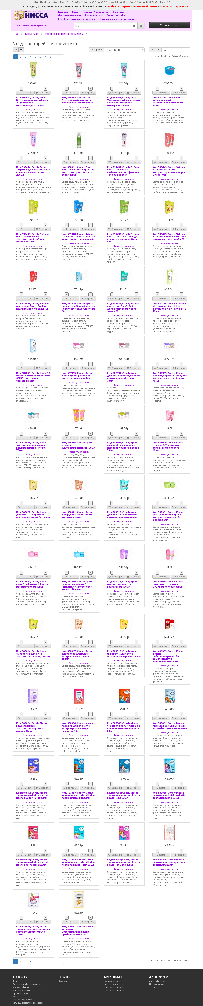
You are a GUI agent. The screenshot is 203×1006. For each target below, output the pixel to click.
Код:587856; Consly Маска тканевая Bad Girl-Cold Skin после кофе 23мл (123, 795)
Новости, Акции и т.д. (96, 11)
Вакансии (118, 11)
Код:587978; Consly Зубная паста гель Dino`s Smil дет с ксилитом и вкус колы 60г (33, 306)
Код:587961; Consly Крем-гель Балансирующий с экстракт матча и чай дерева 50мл (168, 515)
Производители (111, 981)
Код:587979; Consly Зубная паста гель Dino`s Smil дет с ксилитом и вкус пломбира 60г (78, 307)
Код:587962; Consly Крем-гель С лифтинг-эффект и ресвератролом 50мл (32, 584)
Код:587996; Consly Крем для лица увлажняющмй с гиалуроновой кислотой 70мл (32, 446)
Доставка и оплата (69, 15)
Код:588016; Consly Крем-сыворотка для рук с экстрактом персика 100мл (124, 653)
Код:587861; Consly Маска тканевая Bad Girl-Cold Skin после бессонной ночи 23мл (170, 726)
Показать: (155, 49)
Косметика (31, 33)
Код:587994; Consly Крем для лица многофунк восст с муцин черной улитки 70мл (124, 376)
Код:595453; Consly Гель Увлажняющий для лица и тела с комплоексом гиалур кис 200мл (123, 101)
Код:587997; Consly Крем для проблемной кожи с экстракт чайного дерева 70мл (123, 446)
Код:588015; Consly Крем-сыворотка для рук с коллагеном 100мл (122, 584)
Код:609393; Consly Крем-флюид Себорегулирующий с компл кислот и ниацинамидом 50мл (168, 656)
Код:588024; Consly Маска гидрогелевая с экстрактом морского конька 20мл (31, 727)
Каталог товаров (30, 25)
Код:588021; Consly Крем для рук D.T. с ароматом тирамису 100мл (77, 514)
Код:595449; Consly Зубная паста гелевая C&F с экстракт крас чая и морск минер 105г (169, 170)
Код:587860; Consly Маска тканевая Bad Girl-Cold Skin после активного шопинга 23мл (123, 727)
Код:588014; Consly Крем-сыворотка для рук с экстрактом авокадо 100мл (33, 653)
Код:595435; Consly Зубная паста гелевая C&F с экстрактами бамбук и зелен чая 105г (32, 237)
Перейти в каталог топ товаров (77, 19)
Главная (63, 11)
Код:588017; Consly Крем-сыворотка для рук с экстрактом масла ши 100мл (77, 654)
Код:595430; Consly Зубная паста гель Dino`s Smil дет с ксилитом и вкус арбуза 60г (124, 237)
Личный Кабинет (157, 981)
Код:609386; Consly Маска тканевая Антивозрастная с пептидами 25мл (170, 862)
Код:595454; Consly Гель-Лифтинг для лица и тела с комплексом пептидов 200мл (33, 170)
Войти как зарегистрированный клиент (133, 6)
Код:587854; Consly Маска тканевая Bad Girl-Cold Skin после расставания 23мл (32, 862)
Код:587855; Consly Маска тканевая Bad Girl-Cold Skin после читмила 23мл (123, 862)
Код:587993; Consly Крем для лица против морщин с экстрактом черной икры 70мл (170, 376)
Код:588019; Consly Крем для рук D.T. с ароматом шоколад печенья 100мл (122, 514)
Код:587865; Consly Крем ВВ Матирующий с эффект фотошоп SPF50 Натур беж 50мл (169, 307)
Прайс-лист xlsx (116, 15)
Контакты (17, 996)
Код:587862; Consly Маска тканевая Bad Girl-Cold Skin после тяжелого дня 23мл (78, 862)
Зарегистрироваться (175, 6)
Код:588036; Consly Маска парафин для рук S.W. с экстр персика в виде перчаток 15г (77, 727)
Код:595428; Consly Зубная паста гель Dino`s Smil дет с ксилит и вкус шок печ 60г (78, 236)
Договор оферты (21, 987)
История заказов (157, 984)
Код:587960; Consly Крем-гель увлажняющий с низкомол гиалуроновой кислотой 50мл (77, 585)
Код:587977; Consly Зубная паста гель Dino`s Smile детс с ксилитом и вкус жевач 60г (123, 307)
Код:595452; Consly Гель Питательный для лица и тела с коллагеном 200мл (77, 100)
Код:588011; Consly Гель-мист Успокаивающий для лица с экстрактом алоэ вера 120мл (78, 170)
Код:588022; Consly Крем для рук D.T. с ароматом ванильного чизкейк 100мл (33, 514)
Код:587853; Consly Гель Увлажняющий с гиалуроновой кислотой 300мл (168, 101)
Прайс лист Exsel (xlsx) (114, 990)
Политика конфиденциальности (28, 984)
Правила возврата (21, 993)
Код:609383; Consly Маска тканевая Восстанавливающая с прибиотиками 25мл (77, 930)
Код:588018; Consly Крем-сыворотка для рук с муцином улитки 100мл (168, 584)
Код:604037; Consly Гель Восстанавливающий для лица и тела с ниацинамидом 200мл (32, 101)
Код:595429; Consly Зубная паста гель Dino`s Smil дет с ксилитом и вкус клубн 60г (169, 236)
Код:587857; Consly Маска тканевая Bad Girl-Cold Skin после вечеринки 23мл (78, 795)
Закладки (153, 987)
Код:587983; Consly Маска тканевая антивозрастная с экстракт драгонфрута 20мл (33, 930)
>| (61, 57)
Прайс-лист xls (94, 15)
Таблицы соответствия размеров (28, 1002)
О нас (75, 11)
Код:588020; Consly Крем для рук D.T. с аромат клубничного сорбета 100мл (168, 446)
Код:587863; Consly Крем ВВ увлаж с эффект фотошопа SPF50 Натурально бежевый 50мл (33, 376)
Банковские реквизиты (23, 999)
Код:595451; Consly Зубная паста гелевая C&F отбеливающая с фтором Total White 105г (123, 170)
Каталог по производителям (117, 19)
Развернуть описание (33, 109)
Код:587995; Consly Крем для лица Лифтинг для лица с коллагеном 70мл (77, 375)
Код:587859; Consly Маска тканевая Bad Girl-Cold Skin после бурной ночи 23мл (32, 795)
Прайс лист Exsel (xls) (113, 987)
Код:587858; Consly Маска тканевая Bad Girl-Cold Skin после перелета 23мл (169, 795)
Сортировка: (96, 49)
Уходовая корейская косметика (64, 33)
